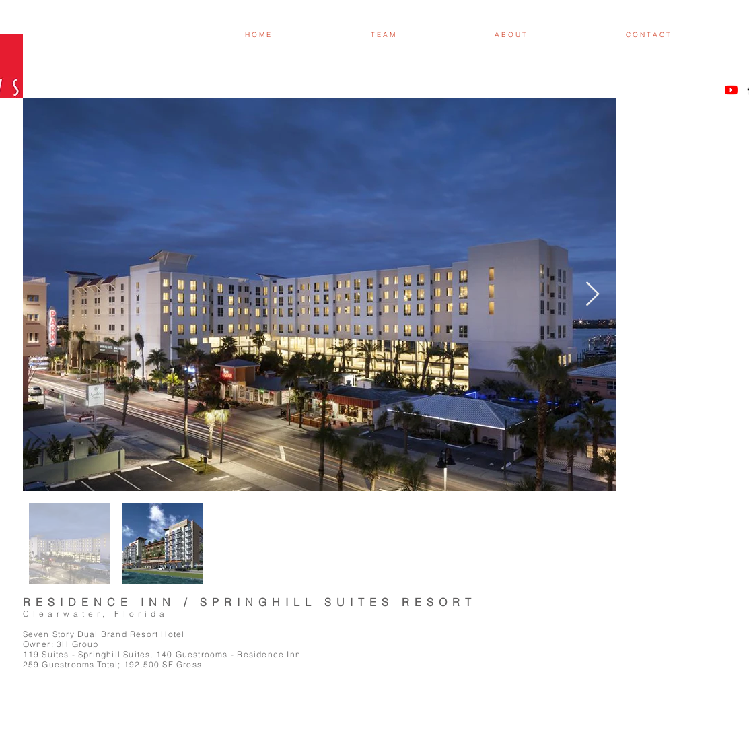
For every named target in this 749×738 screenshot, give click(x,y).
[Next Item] (592, 294)
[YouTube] (731, 89)
